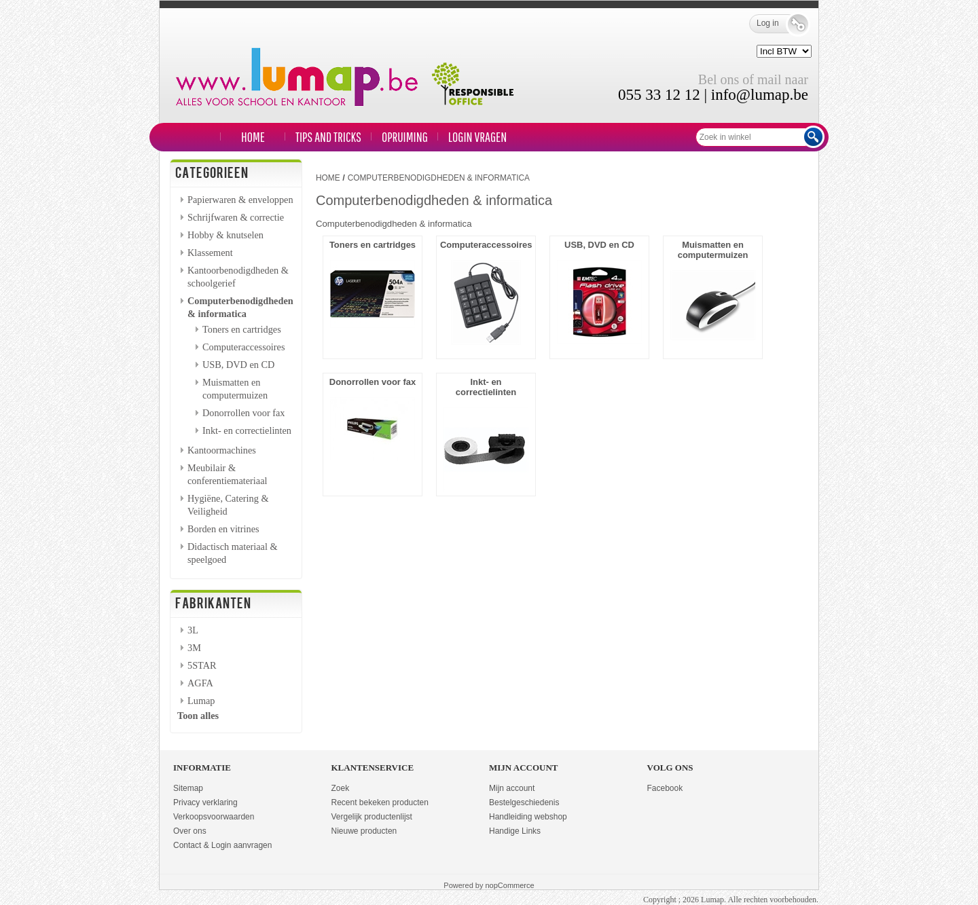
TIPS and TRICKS (328, 137)
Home (253, 137)
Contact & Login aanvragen (222, 845)
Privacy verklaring (205, 802)
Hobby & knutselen (225, 234)
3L (192, 630)
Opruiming (405, 137)
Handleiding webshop (528, 816)
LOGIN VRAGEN (477, 137)
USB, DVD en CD (238, 364)
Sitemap (188, 788)
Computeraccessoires (243, 346)
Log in (777, 23)
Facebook (665, 788)
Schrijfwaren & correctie (235, 217)
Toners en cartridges (241, 329)
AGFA (200, 683)
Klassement (210, 252)
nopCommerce (510, 885)
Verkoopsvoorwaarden (213, 816)
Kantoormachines (221, 450)
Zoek (340, 788)
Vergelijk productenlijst (371, 816)
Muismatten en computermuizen (713, 250)
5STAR (202, 665)
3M (194, 647)
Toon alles (198, 715)
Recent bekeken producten (380, 802)
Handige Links (515, 831)
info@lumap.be (759, 94)
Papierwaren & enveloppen (240, 199)
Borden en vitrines (223, 528)
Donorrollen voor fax (243, 412)
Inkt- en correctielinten (246, 430)
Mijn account (512, 788)
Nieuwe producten (364, 831)
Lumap (201, 700)
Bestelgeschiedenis (524, 802)
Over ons (189, 831)
